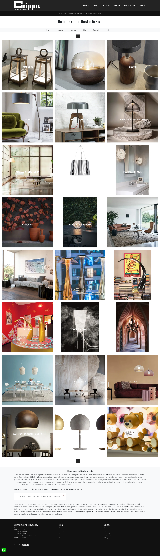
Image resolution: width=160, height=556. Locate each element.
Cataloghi (117, 5)
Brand (60, 536)
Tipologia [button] (96, 30)
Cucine (106, 528)
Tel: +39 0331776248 (20, 534)
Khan (132, 329)
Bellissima (80, 382)
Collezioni (105, 5)
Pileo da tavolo (80, 119)
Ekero (132, 67)
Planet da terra (132, 224)
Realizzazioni (129, 5)
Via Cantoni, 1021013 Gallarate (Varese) (21, 529)
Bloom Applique (132, 172)
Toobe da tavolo (80, 329)
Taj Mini (27, 329)
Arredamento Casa (109, 530)
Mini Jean (27, 224)
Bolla (80, 67)
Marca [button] (47, 30)
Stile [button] (84, 30)
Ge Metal (80, 172)
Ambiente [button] (60, 30)
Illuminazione (78, 13)
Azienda (86, 5)
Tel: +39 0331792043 (20, 532)
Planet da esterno (80, 224)
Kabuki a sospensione (27, 382)
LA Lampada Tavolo (80, 434)
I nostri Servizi (63, 532)
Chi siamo (61, 528)
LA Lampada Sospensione (27, 434)
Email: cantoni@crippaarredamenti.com (25, 536)
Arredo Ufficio (108, 534)
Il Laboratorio (62, 530)
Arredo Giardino (108, 536)
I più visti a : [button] (110, 30)
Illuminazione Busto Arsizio (92, 13)
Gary (27, 119)
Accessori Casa (68, 13)
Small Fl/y (132, 382)
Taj (132, 277)
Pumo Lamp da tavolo (132, 119)
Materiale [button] (73, 30)
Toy (133, 434)
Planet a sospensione (27, 277)
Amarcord (27, 67)
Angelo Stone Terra (27, 172)
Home (61, 13)
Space (80, 277)
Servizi (95, 5)
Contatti (141, 5)
